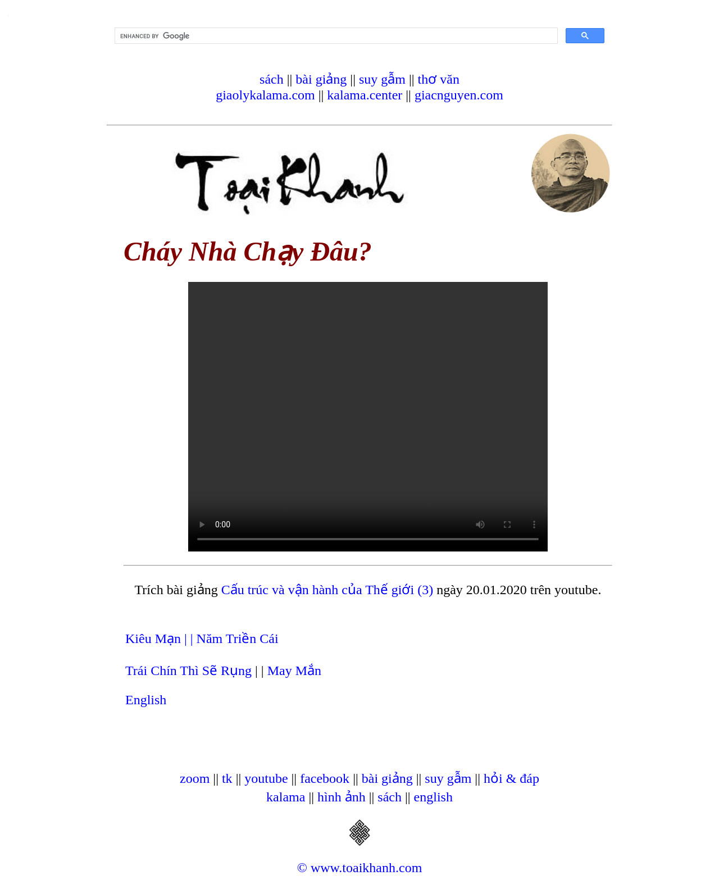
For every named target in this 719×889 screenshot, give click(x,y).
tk (227, 778)
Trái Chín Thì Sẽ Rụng (188, 670)
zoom (195, 778)
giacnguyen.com (459, 95)
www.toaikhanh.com (366, 867)
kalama (285, 797)
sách (272, 79)
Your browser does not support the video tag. (368, 416)
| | (190, 638)
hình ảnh (341, 797)
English (145, 699)
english (433, 797)
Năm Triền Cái (238, 638)
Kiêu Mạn (154, 638)
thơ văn (438, 79)
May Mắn (294, 670)
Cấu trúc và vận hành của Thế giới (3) (327, 589)
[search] (335, 36)
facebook (324, 778)
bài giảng (321, 79)
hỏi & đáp (511, 778)
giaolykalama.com (265, 95)
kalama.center (364, 95)
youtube (266, 778)
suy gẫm (382, 79)
